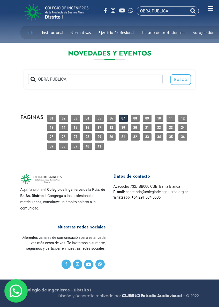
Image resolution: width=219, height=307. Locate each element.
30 (111, 137)
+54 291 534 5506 (146, 197)
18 (111, 127)
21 (147, 127)
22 (159, 127)
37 (52, 146)
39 (75, 146)
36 (183, 137)
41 (99, 146)
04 (87, 118)
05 (99, 118)
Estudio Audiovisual (152, 295)
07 (123, 118)
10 (159, 118)
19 (123, 127)
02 (63, 118)
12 (183, 118)
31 (123, 137)
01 (52, 118)
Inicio (30, 32)
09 (147, 118)
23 (171, 127)
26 (63, 137)
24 (183, 127)
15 (75, 127)
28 (87, 137)
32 (135, 137)
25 (52, 137)
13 (52, 127)
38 (63, 146)
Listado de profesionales (164, 32)
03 (75, 118)
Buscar (182, 79)
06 (111, 118)
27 (75, 137)
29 (99, 137)
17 (99, 127)
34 (159, 137)
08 (135, 118)
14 (63, 127)
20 (135, 127)
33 (147, 137)
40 (87, 146)
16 (87, 127)
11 (171, 118)
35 (171, 137)
